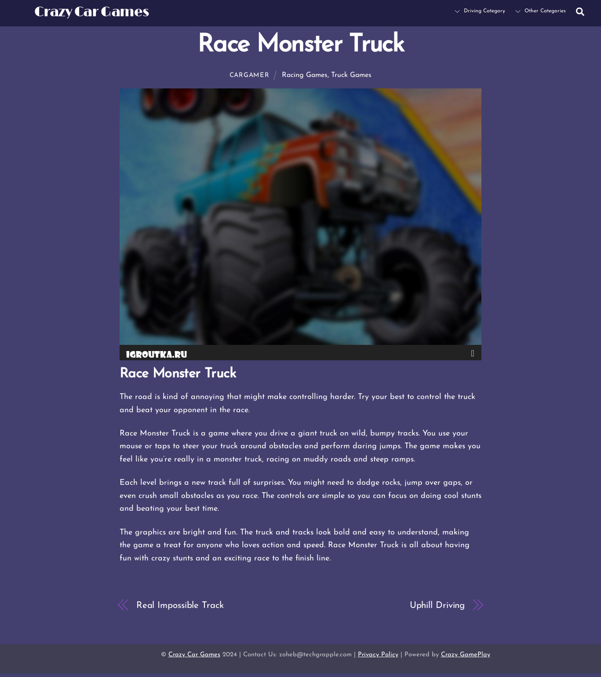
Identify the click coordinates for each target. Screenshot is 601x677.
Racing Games (305, 75)
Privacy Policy (378, 654)
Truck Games (351, 75)
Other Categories (540, 11)
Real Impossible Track (180, 605)
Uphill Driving (437, 605)
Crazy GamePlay (465, 654)
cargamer (249, 75)
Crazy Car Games (194, 654)
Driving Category (480, 11)
